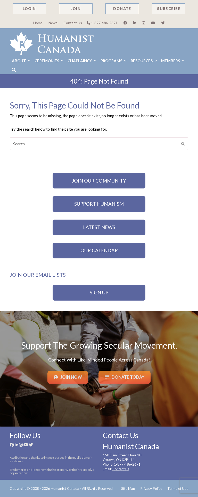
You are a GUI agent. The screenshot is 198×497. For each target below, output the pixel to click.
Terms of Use (177, 488)
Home (38, 23)
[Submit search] (183, 143)
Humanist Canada (65, 488)
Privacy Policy (151, 488)
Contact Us (72, 23)
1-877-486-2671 (102, 23)
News (52, 23)
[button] (14, 69)
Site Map (128, 488)
